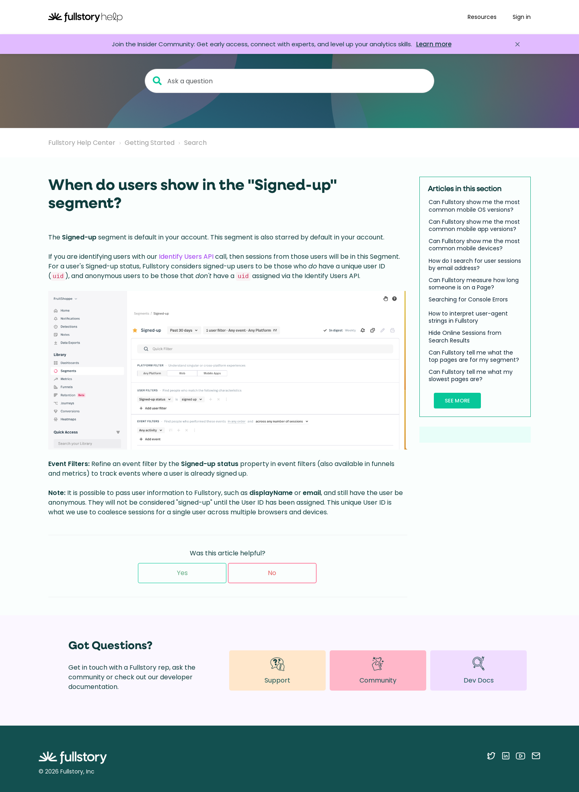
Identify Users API (186, 256)
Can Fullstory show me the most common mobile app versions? (474, 225)
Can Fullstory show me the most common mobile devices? (474, 244)
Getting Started (150, 142)
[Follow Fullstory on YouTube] (520, 755)
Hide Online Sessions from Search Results (465, 336)
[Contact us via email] (536, 755)
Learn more (434, 44)
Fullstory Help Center (81, 142)
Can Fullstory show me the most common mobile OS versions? (474, 205)
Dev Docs (479, 670)
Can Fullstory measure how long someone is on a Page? (474, 283)
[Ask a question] (289, 81)
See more (457, 400)
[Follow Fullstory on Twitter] (491, 755)
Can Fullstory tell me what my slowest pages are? (471, 375)
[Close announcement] (517, 44)
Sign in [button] (522, 17)
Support (277, 670)
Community (377, 670)
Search (195, 142)
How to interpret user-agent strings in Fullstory (468, 317)
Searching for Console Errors (468, 299)
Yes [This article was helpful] (182, 573)
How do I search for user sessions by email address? (475, 264)
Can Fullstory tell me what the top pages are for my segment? (474, 356)
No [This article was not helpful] (272, 573)
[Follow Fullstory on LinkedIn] (505, 755)
